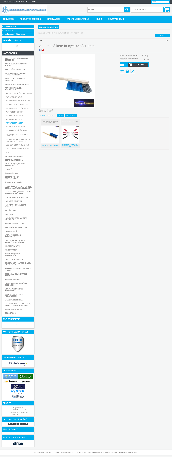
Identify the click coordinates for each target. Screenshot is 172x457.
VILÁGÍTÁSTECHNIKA (14, 300)
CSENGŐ (8, 169)
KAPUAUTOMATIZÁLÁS (14, 224)
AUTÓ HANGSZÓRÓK (14, 116)
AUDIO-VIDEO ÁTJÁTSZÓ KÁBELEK (15, 79)
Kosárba (140, 65)
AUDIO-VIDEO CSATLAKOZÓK (17, 84)
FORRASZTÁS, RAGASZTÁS (16, 197)
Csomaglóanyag (11, 173)
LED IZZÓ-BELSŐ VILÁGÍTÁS (17, 145)
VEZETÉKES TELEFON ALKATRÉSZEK (14, 295)
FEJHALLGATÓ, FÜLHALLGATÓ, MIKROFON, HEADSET (18, 192)
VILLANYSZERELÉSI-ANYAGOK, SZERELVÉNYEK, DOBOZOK (18, 304)
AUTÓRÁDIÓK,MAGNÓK (15, 127)
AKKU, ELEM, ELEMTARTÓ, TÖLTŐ (16, 64)
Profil (79, 452)
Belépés (7, 2)
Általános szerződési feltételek (105, 452)
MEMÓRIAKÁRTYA (12, 246)
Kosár (57, 452)
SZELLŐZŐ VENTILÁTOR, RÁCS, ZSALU (18, 269)
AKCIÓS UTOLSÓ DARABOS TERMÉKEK (16, 59)
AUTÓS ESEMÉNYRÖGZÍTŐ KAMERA (17, 135)
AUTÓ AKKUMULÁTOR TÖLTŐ (18, 101)
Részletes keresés (68, 452)
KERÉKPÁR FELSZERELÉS (16, 227)
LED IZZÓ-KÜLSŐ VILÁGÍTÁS (17, 149)
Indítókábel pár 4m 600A (70, 122)
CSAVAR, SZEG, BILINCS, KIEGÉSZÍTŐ (15, 164)
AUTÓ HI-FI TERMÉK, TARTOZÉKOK (13, 89)
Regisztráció (48, 452)
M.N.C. (8, 152)
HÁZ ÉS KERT (10, 210)
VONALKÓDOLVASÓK (14, 309)
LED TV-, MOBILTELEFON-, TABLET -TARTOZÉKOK (15, 241)
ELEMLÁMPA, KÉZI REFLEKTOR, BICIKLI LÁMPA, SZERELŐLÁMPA (18, 187)
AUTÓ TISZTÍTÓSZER (14, 123)
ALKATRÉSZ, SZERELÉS (15, 69)
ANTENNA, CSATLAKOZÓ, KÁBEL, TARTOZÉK (15, 74)
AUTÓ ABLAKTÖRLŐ (14, 97)
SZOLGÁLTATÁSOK (13, 280)
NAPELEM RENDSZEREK (15, 259)
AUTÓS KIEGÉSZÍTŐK (14, 156)
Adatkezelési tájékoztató (128, 452)
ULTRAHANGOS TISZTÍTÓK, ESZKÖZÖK (16, 284)
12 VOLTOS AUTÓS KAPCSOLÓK (19, 93)
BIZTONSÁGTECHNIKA (14, 160)
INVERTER (9, 214)
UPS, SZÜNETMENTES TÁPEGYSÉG (14, 290)
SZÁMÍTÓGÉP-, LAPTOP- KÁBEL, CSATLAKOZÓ (18, 264)
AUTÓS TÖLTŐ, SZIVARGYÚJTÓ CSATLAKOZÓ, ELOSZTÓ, (18, 140)
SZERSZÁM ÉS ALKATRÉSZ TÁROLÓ (16, 275)
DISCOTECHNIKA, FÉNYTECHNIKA (12, 178)
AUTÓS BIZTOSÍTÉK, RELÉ (16, 130)
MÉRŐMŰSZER (11, 250)
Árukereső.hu (18, 393)
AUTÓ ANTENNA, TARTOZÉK (17, 104)
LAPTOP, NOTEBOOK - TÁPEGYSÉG (14, 236)
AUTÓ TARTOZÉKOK (14, 119)
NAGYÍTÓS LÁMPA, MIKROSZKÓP (13, 254)
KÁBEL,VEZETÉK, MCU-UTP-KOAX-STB (16, 219)
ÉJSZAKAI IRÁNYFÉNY (14, 182)
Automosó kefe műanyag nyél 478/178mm (50, 122)
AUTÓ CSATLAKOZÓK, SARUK (18, 108)
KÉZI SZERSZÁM (12, 231)
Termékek (38, 452)
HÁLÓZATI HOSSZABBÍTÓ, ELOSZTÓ (15, 206)
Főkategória (41, 33)
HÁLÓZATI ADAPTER (13, 201)
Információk (87, 452)
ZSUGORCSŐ (10, 313)
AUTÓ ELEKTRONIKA (14, 112)
